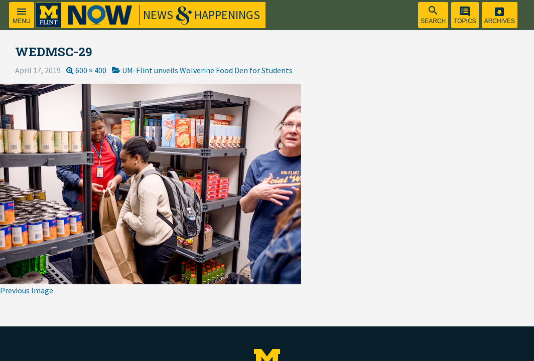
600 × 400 (90, 70)
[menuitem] (433, 15)
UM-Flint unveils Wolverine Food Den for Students (207, 70)
